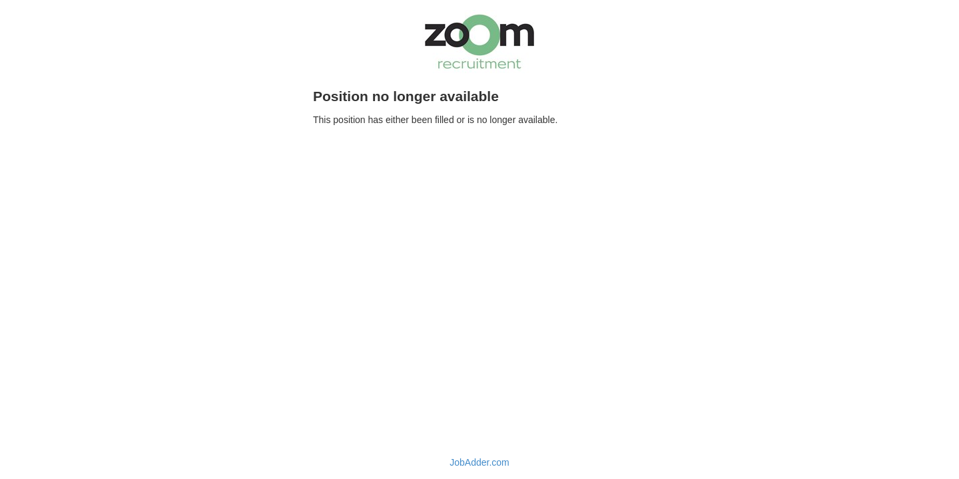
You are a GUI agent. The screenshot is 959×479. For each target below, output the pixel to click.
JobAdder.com (479, 462)
